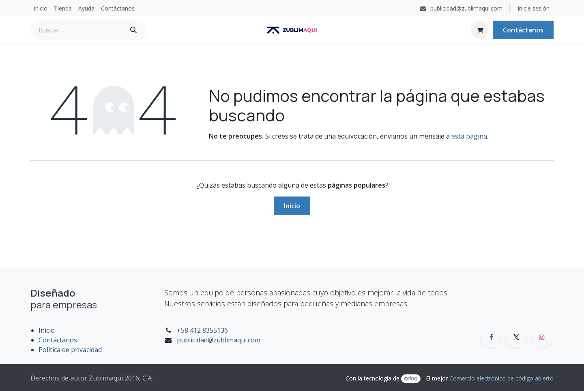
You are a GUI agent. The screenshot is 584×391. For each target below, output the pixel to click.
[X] (516, 337)
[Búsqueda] (133, 30)
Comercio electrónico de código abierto (501, 378)
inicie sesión (534, 8)
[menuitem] (40, 8)
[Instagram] (541, 337)
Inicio (292, 205)
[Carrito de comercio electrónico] (480, 30)
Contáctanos (523, 30)
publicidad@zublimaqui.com (218, 339)
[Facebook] (491, 337)
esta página (469, 136)
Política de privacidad (70, 349)
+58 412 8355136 (202, 330)
